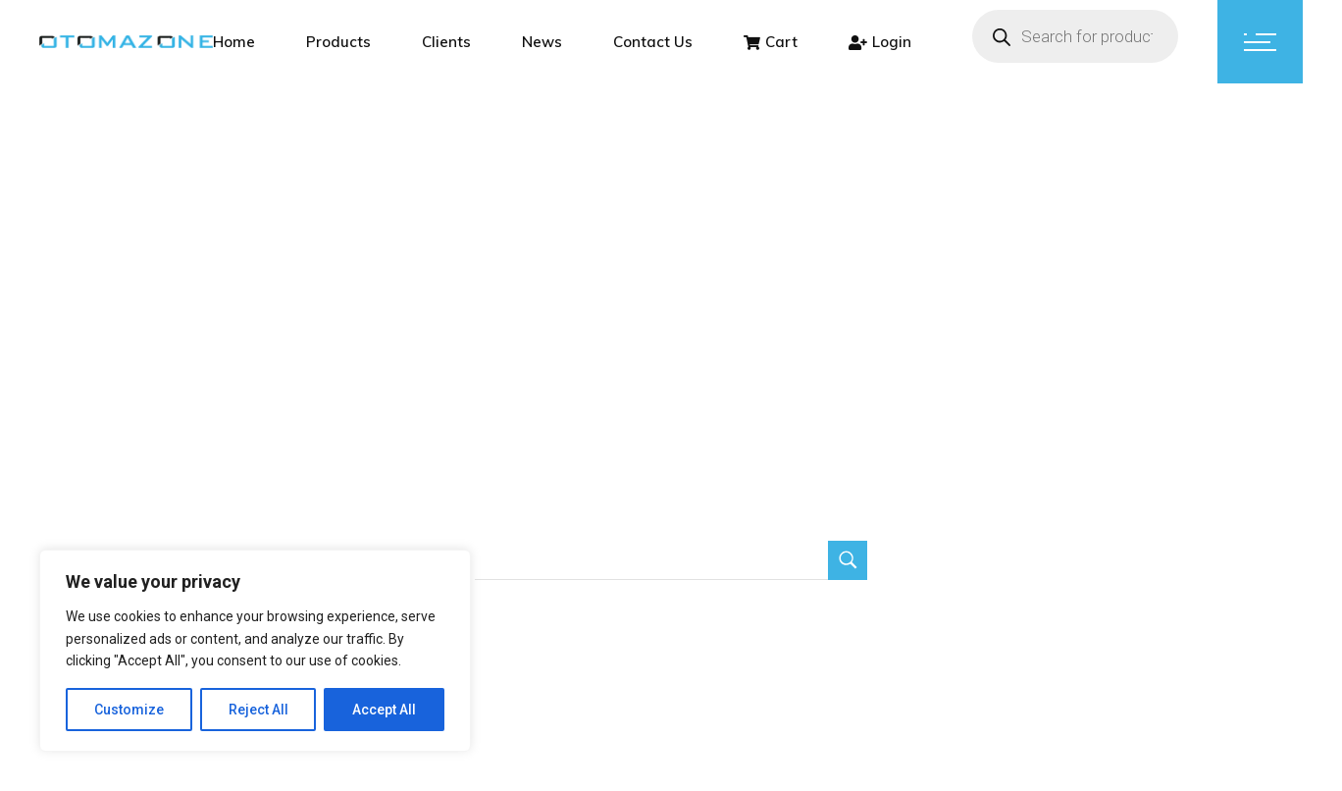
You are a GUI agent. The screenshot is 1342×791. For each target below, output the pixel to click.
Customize (129, 709)
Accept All (384, 709)
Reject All (258, 709)
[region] (255, 651)
